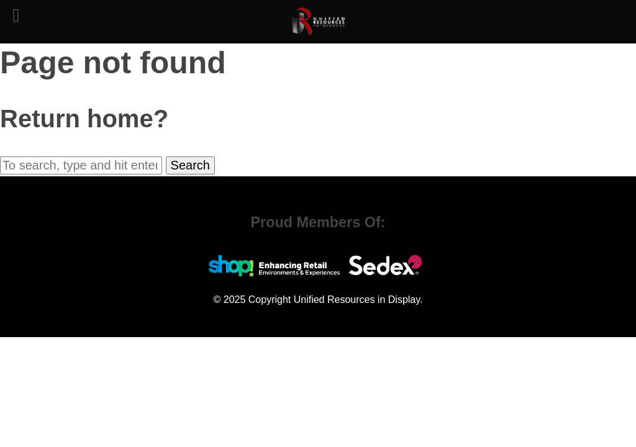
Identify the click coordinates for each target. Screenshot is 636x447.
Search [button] (190, 165)
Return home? (84, 118)
